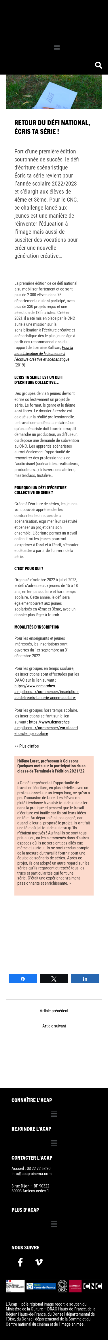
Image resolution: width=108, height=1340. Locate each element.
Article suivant (54, 1026)
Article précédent (54, 1010)
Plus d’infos (29, 746)
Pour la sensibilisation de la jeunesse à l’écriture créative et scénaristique (43, 353)
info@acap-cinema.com (32, 1173)
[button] (57, 47)
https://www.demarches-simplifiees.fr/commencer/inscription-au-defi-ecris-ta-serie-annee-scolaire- (46, 691)
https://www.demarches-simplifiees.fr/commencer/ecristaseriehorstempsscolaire (46, 727)
